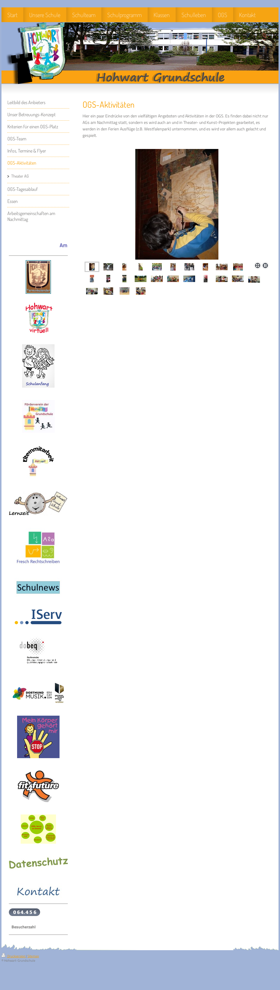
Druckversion (13, 956)
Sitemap (33, 956)
